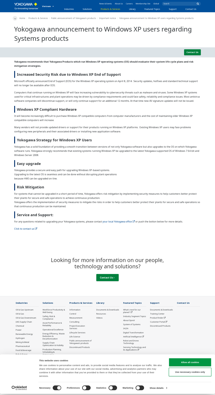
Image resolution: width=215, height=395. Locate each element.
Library (132, 9)
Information (74, 310)
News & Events (105, 3)
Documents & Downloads (107, 310)
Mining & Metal (22, 342)
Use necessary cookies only (190, 373)
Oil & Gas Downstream (26, 318)
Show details (157, 389)
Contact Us (190, 9)
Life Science (74, 336)
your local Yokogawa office (119, 221)
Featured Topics (152, 9)
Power (19, 330)
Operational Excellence (53, 329)
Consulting (74, 322)
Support (173, 9)
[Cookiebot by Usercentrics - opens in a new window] (19, 389)
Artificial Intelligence (132, 336)
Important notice (107, 18)
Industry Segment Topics (134, 316)
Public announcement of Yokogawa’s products (73, 18)
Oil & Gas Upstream (24, 310)
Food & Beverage (23, 350)
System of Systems (131, 324)
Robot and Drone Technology (131, 342)
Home (22, 18)
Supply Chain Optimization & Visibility (53, 344)
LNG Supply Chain (24, 322)
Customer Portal (157, 322)
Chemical (20, 326)
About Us (119, 3)
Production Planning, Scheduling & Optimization (52, 352)
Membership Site (143, 3)
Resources (101, 314)
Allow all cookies (190, 363)
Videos (99, 318)
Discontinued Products (79, 347)
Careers (129, 3)
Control (72, 314)
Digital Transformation (133, 332)
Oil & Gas (20, 314)
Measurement (75, 318)
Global (156, 3)
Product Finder (156, 318)
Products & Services (110, 9)
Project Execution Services (77, 327)
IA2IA (125, 328)
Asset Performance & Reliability (52, 324)
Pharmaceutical (23, 346)
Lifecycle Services (77, 332)
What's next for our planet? (132, 311)
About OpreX (129, 320)
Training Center (157, 314)
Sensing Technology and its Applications (134, 348)
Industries (69, 9)
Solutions (87, 9)
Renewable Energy (24, 334)
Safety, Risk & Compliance (49, 317)
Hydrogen (20, 338)
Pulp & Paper (21, 354)
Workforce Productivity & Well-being (54, 311)
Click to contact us (25, 228)
